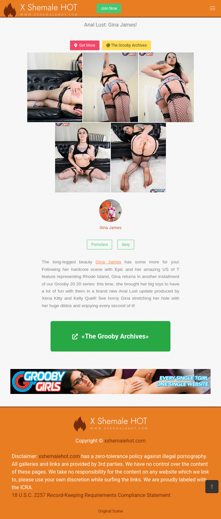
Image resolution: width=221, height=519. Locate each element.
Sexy (126, 244)
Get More (84, 45)
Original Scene (110, 511)
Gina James (110, 214)
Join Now (109, 8)
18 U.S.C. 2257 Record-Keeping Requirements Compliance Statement (91, 495)
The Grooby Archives (126, 45)
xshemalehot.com (125, 441)
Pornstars (99, 244)
